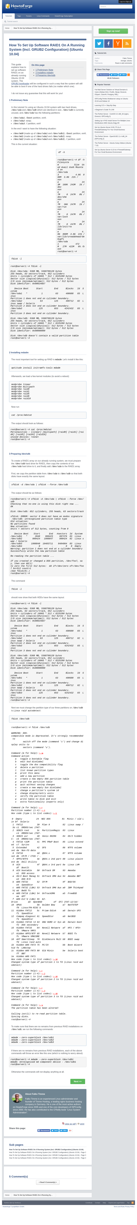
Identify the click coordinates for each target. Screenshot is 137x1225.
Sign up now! (113, 31)
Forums (29, 16)
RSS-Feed (133, 1203)
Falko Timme (127, 58)
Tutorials (8, 16)
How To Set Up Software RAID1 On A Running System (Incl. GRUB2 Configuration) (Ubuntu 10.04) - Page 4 (47, 1158)
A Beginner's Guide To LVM (104, 110)
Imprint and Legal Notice (116, 1203)
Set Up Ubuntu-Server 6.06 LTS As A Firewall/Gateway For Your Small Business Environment (110, 129)
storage (123, 61)
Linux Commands (43, 16)
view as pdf (70, 1124)
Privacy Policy (129, 1206)
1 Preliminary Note (44, 70)
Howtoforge (13, 1206)
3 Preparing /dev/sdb (45, 75)
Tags (19, 16)
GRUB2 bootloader (20, 83)
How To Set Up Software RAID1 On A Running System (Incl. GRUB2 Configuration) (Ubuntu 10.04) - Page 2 (47, 1152)
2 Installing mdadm (45, 73)
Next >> (78, 1081)
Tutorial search (12, 21)
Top (128, 1203)
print (82, 1124)
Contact (97, 1203)
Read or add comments (123, 63)
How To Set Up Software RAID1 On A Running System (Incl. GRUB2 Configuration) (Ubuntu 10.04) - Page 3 (47, 1155)
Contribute (88, 1203)
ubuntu (129, 61)
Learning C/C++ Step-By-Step (105, 105)
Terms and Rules (119, 1206)
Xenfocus (18, 1203)
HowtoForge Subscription (64, 16)
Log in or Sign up (125, 1)
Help (104, 1203)
